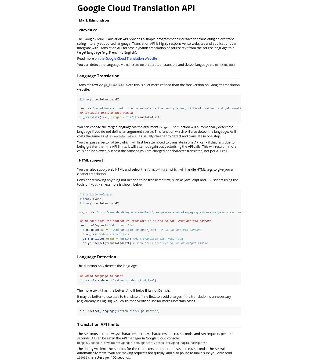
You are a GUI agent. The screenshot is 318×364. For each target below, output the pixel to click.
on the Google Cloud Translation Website (126, 58)
